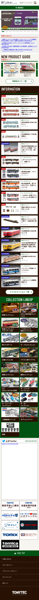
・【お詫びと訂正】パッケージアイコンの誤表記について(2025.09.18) (18, 43)
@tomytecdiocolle (31, 441)
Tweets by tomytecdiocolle (9, 444)
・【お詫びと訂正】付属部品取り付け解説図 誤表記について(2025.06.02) (19, 46)
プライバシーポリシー (9, 571)
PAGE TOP (19, 553)
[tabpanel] (19, 20)
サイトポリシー (7, 565)
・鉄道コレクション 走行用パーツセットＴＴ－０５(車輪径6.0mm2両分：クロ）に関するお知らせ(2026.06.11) (18, 40)
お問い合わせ (6, 559)
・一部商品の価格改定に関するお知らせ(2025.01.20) (16, 50)
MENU (19, 7)
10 (36, 31)
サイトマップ (6, 577)
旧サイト (5, 583)
